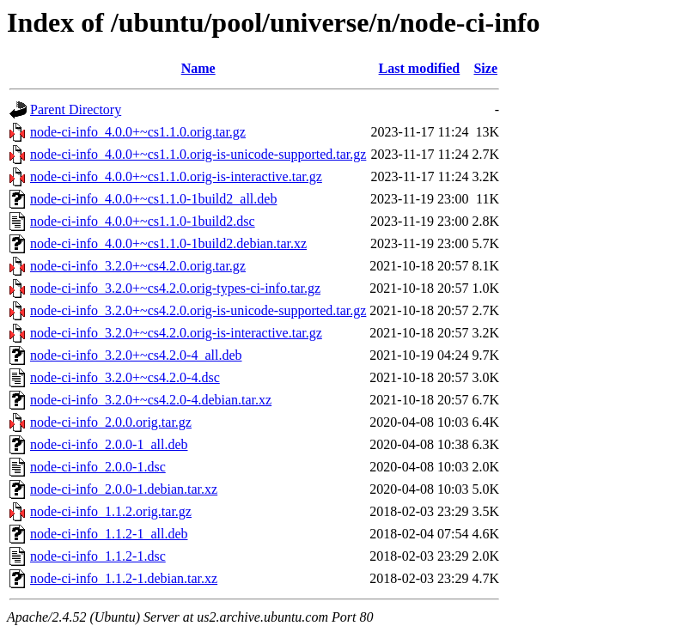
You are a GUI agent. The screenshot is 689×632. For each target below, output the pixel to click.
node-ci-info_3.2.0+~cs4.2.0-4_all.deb (136, 355)
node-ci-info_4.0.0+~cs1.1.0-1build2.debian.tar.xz (168, 243)
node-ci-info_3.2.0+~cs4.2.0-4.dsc (125, 377)
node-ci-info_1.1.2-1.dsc (98, 556)
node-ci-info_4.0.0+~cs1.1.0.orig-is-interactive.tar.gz (176, 176)
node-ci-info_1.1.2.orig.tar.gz (111, 511)
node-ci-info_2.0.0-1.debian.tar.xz (123, 489)
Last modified (419, 68)
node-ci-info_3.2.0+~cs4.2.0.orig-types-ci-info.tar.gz (175, 288)
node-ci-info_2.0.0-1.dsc (98, 466)
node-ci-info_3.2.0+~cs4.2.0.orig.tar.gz (138, 265)
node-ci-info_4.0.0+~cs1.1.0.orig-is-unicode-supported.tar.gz (198, 154)
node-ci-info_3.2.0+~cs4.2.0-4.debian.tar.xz (150, 399)
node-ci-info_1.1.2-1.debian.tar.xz (123, 578)
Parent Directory (75, 109)
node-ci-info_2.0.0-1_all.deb (109, 444)
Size (485, 68)
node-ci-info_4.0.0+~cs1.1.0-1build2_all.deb (153, 198)
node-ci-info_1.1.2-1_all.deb (109, 533)
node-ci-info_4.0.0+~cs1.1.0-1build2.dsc (142, 221)
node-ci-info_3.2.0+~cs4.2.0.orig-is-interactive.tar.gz (176, 332)
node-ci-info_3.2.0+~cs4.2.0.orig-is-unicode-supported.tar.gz (198, 310)
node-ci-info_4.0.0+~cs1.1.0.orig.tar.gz (138, 132)
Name (198, 68)
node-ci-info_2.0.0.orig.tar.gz (111, 422)
